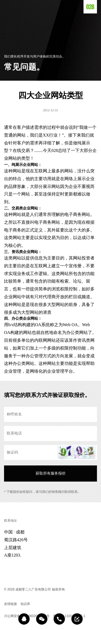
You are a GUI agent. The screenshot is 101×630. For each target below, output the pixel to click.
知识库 (25, 604)
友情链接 (10, 604)
